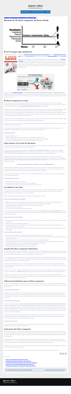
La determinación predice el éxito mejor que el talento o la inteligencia (21, 362)
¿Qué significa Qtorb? (25, 11)
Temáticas (48, 11)
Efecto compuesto (14, 17)
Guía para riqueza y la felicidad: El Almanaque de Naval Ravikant (20, 364)
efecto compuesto (30, 56)
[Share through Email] (66, 354)
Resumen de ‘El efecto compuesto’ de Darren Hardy (28, 20)
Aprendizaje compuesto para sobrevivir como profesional (36, 54)
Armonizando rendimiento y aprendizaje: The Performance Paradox (21, 365)
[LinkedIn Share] (63, 354)
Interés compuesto (22, 17)
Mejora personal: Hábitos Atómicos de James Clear (17, 359)
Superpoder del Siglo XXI (31, 17)
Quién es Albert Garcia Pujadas (38, 11)
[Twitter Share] (61, 354)
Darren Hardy (7, 17)
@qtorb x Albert (35, 6)
